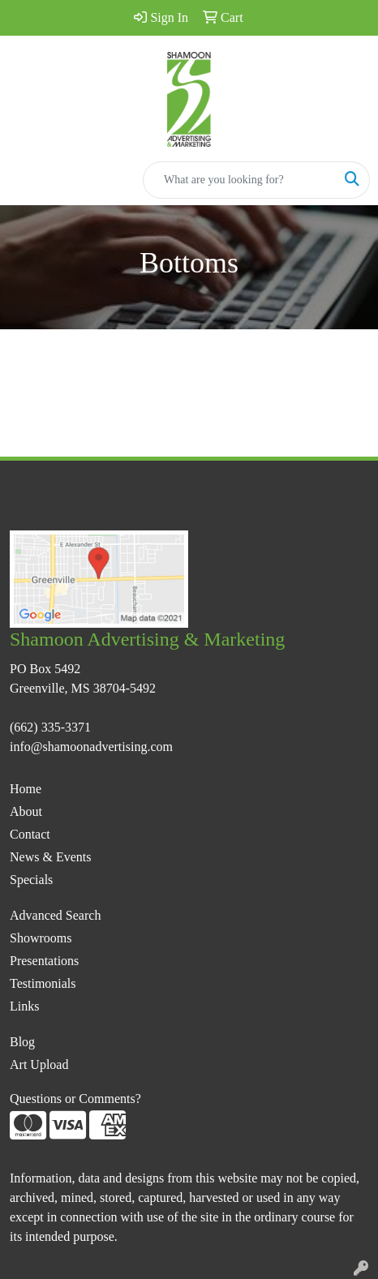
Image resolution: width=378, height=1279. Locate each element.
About (26, 811)
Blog (22, 1042)
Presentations (44, 961)
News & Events (50, 857)
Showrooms (40, 938)
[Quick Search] (239, 180)
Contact (30, 834)
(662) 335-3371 (50, 727)
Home (25, 789)
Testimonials (43, 983)
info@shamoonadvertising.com (91, 746)
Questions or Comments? (75, 1098)
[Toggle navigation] (25, 180)
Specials (31, 879)
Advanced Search (55, 915)
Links (24, 1006)
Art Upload (39, 1064)
